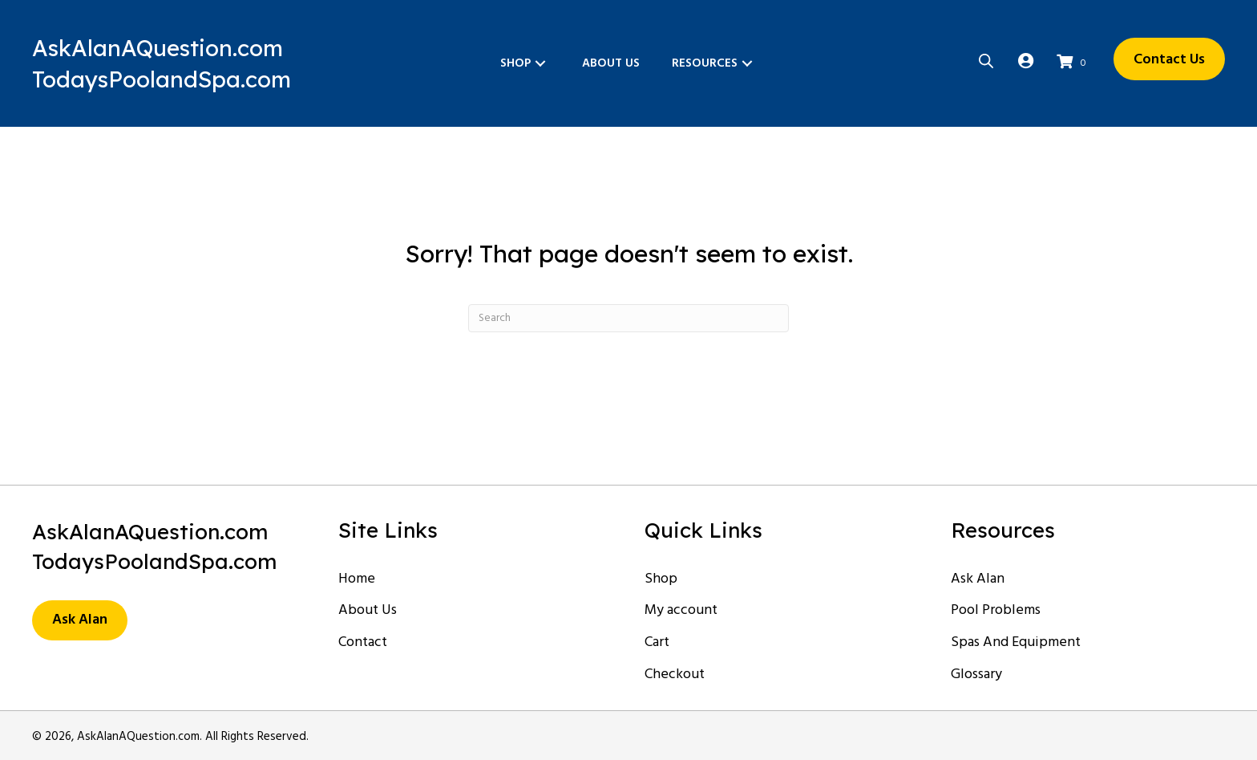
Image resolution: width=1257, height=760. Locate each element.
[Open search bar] (986, 60)
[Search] (628, 318)
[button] (540, 64)
